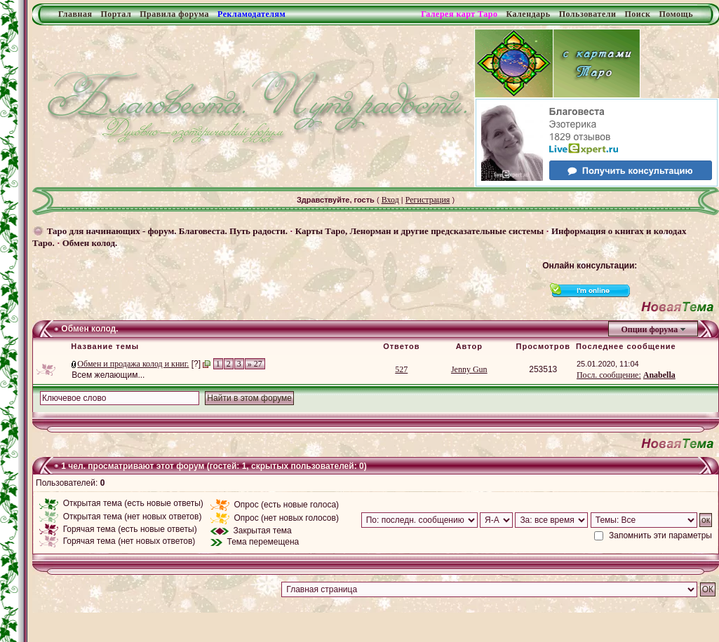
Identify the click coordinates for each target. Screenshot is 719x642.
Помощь (676, 14)
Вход (390, 200)
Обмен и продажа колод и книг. (133, 364)
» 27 (255, 364)
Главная (75, 14)
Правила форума (174, 14)
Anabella (659, 375)
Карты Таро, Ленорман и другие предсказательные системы (419, 231)
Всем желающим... (108, 375)
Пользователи (588, 14)
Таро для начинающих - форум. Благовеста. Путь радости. (167, 231)
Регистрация (427, 200)
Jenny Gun (469, 369)
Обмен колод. (90, 243)
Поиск (637, 14)
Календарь (528, 14)
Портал (115, 14)
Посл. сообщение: (609, 375)
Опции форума (649, 329)
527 (401, 369)
